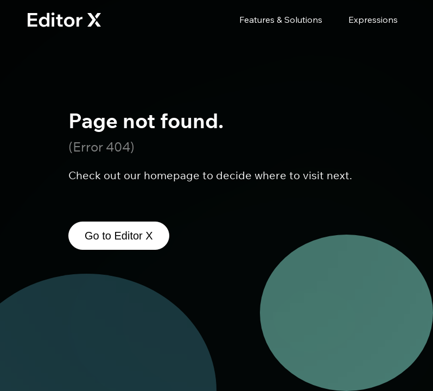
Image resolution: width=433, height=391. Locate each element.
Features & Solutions (280, 19)
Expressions (373, 19)
